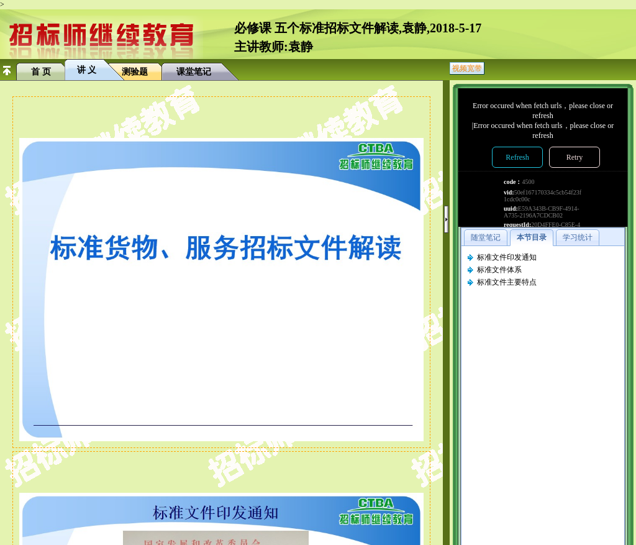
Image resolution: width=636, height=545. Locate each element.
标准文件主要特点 (507, 282)
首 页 (41, 71)
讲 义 (87, 70)
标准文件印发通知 (507, 257)
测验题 (135, 71)
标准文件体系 (499, 269)
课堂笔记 (193, 71)
